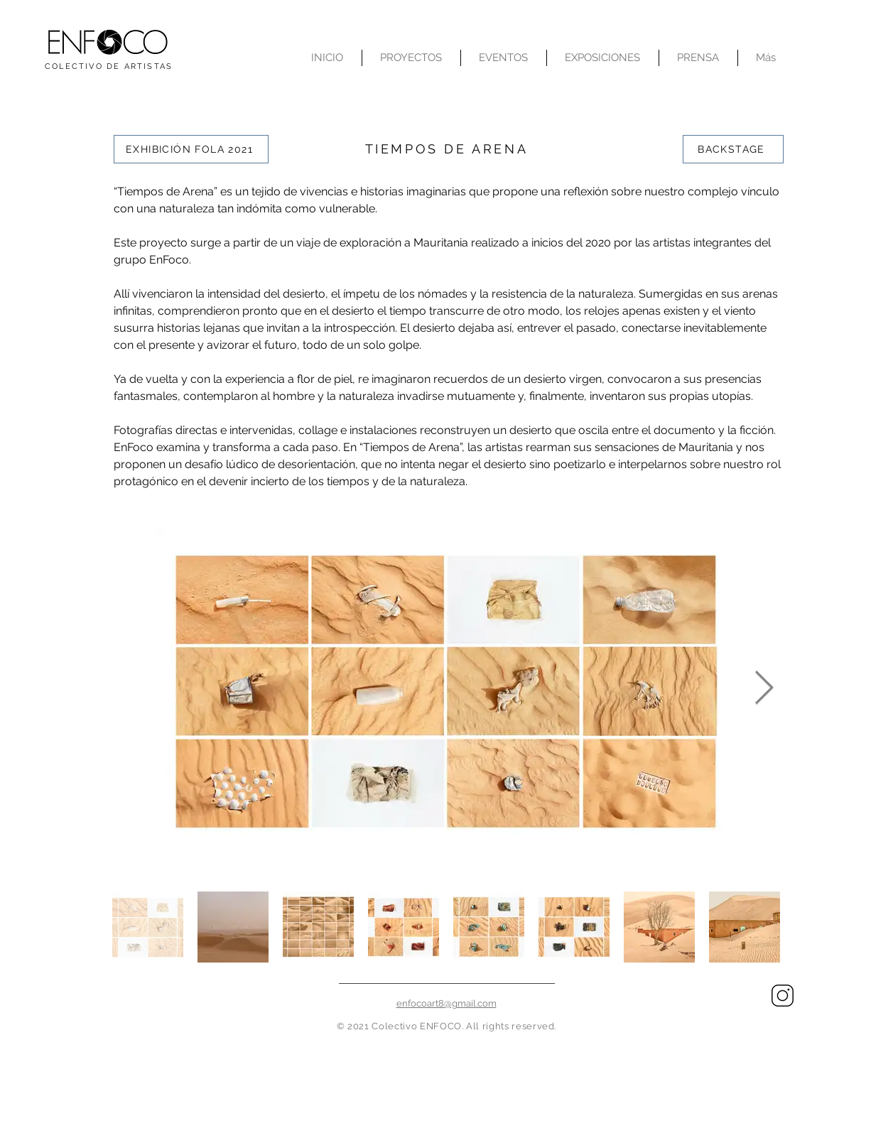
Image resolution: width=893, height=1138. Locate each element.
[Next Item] (764, 689)
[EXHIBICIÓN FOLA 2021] (191, 149)
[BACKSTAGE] (733, 149)
